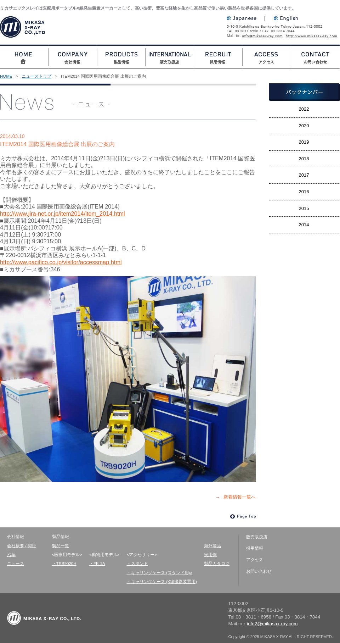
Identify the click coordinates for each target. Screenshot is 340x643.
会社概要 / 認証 (21, 546)
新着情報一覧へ (239, 497)
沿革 (11, 555)
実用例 (210, 555)
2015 (304, 208)
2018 (304, 158)
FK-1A (99, 563)
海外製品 (212, 546)
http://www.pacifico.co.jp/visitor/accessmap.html (61, 262)
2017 (304, 175)
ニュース (15, 563)
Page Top (243, 516)
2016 (304, 191)
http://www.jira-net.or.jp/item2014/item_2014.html (62, 213)
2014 (304, 224)
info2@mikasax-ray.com (263, 36)
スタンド (139, 563)
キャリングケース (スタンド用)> (162, 573)
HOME (6, 76)
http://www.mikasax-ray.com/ (314, 36)
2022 (304, 109)
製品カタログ (217, 563)
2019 (304, 142)
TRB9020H (66, 563)
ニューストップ (36, 76)
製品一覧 (60, 546)
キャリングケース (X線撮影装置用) (164, 582)
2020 (304, 125)
